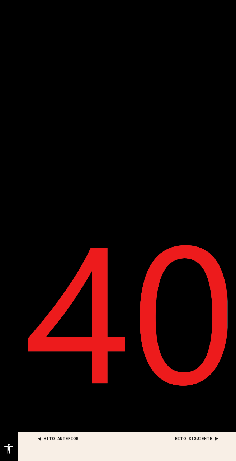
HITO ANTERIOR (58, 438)
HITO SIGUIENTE (196, 438)
